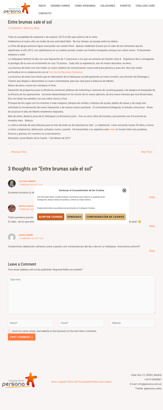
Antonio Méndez (27, 181)
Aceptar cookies (51, 216)
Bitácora (28, 28)
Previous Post (17, 151)
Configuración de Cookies (105, 216)
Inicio (42, 5)
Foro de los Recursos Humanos (65, 72)
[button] (124, 190)
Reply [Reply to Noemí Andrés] (152, 250)
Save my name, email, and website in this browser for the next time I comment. (54, 331)
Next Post (148, 151)
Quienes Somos (60, 5)
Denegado (74, 216)
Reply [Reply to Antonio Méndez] (152, 197)
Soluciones (107, 5)
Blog (36, 28)
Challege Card (145, 5)
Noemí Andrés (26, 235)
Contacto (45, 13)
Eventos (125, 5)
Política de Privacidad (77, 381)
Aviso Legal (57, 381)
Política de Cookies (101, 381)
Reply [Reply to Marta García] (152, 226)
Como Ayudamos (85, 5)
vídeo (112, 129)
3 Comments (15, 28)
